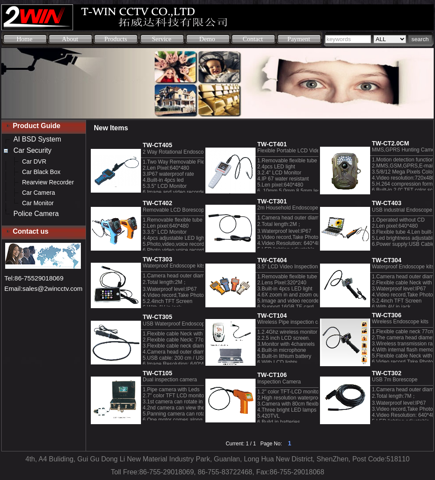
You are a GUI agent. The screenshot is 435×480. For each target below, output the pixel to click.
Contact (253, 38)
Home (24, 38)
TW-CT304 (386, 260)
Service (161, 38)
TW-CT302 (386, 373)
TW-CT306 (386, 315)
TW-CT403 (386, 203)
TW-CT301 (272, 201)
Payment (299, 38)
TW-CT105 (157, 373)
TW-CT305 (157, 316)
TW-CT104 (272, 315)
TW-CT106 (272, 374)
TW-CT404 (272, 260)
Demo (207, 38)
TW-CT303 (157, 259)
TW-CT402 (157, 203)
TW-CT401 (272, 144)
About (70, 38)
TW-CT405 (157, 145)
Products (115, 38)
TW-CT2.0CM (390, 143)
